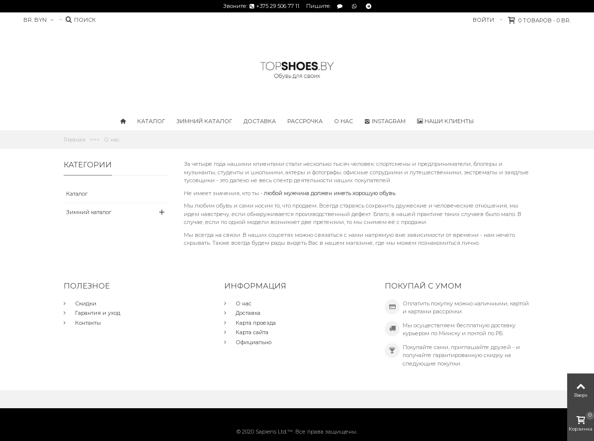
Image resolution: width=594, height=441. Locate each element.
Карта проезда (255, 322)
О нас (343, 121)
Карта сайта (251, 332)
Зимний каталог (204, 121)
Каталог (151, 121)
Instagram (385, 121)
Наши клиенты (445, 121)
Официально (252, 342)
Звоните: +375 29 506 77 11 (261, 5)
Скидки (85, 303)
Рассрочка (305, 121)
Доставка (260, 121)
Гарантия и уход (97, 312)
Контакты (87, 322)
